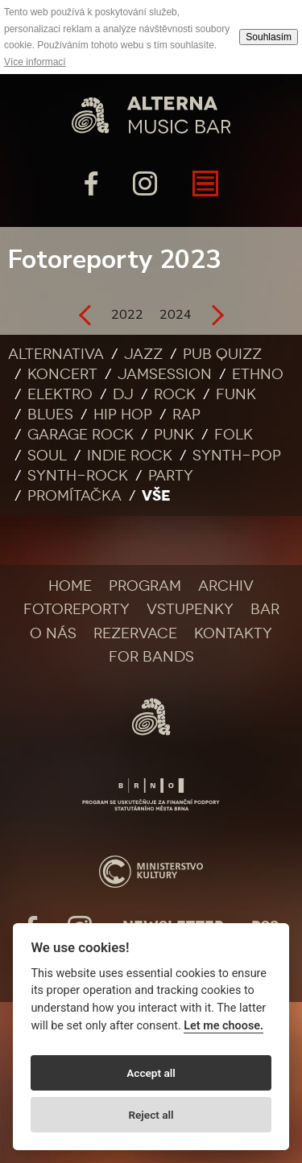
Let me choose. (223, 1026)
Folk (233, 434)
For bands (151, 657)
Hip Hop (122, 414)
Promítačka (74, 496)
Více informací (35, 62)
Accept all (151, 1072)
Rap (186, 414)
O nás (53, 633)
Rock (175, 394)
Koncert (62, 374)
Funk (236, 394)
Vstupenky (190, 609)
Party (170, 476)
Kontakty (233, 633)
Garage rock (80, 434)
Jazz (143, 354)
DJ (123, 394)
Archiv (226, 586)
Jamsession (165, 374)
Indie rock (129, 455)
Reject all (150, 1114)
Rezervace (135, 633)
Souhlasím (269, 37)
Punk (174, 434)
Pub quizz (222, 354)
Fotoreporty (76, 609)
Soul (47, 455)
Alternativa (56, 354)
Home (70, 586)
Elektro (60, 394)
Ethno (257, 374)
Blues (50, 414)
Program (145, 586)
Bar (264, 609)
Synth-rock (77, 476)
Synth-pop (236, 455)
